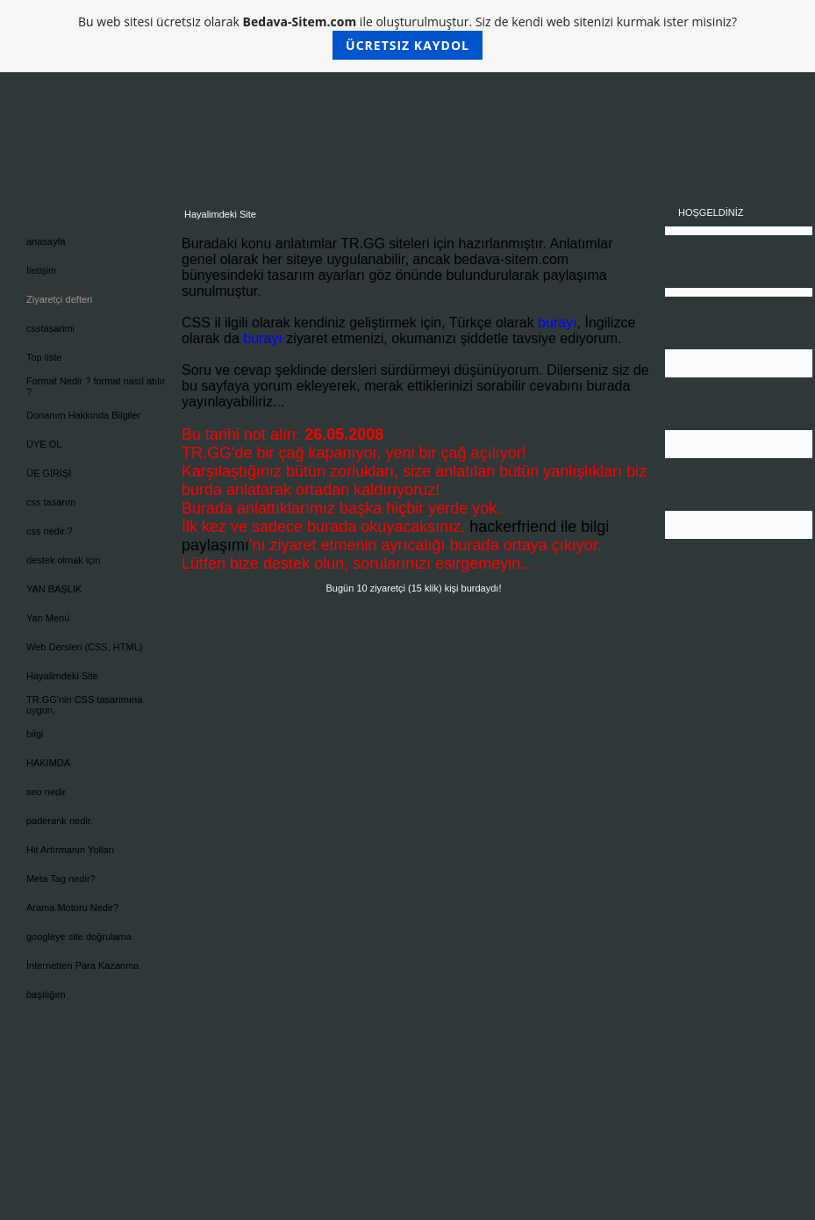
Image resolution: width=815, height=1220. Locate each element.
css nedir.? (49, 531)
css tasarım (50, 502)
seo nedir (46, 791)
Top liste (43, 357)
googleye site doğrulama (79, 936)
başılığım (46, 994)
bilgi (35, 733)
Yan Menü (47, 618)
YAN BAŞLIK (54, 589)
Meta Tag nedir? (61, 878)
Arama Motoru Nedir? (72, 907)
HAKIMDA (48, 762)
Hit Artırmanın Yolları (70, 849)
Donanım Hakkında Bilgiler (83, 415)
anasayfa (46, 241)
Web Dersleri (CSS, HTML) (84, 647)
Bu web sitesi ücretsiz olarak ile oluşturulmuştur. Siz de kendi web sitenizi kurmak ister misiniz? (407, 36)
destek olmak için (63, 560)
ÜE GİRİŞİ (48, 473)
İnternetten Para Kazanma (82, 965)
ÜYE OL (43, 444)
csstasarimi (50, 328)
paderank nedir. (59, 820)
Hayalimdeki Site (62, 676)
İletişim (41, 270)
